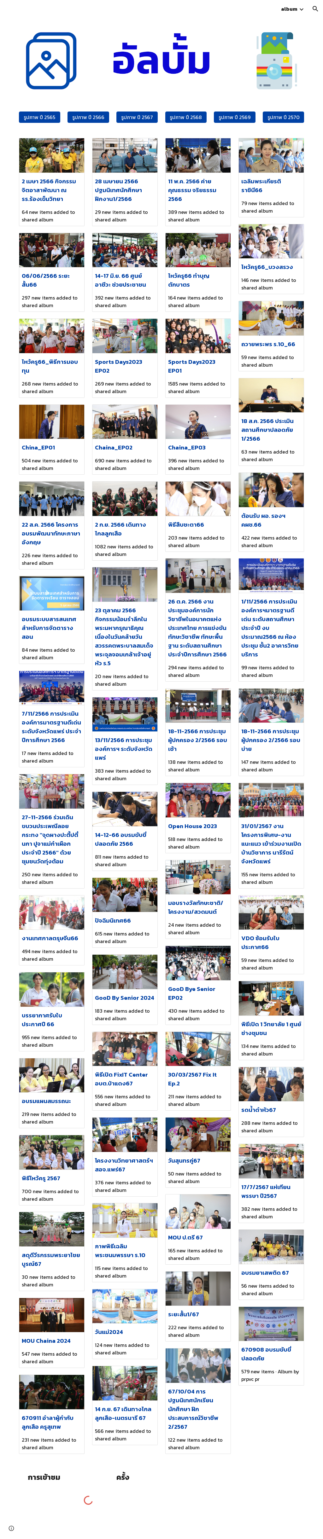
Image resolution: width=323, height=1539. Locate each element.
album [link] (289, 9)
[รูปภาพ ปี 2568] (186, 117)
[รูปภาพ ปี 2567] (137, 117)
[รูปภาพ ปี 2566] (88, 117)
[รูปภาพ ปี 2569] (234, 117)
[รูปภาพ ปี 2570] (283, 117)
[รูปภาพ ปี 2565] (39, 117)
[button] (315, 8)
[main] (39, 1477)
